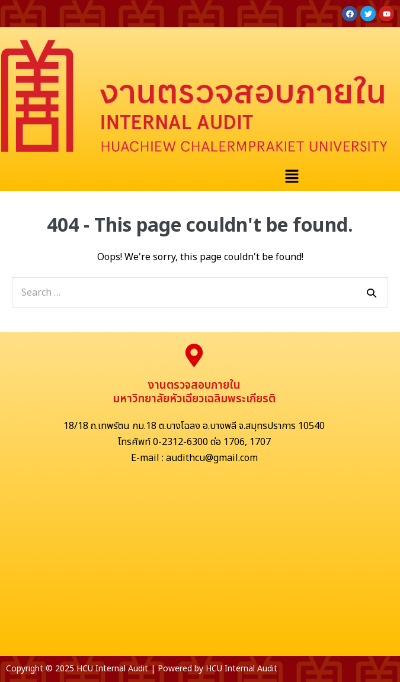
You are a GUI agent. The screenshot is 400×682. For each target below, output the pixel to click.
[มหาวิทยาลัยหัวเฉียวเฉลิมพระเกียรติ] (200, 567)
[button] (291, 177)
